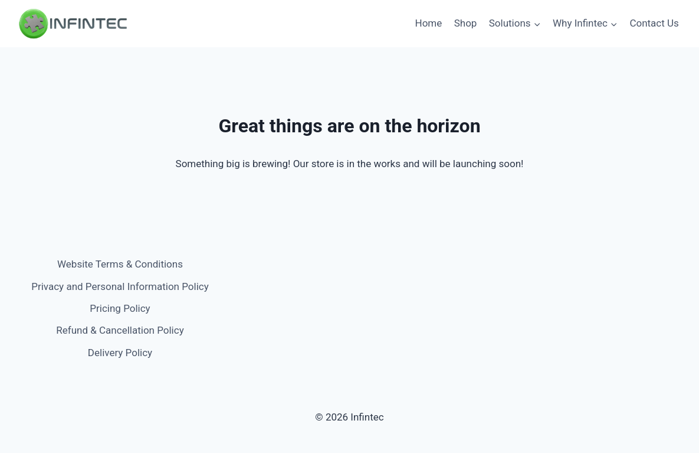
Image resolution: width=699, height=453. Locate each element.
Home (428, 23)
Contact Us (653, 23)
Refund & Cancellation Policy (119, 330)
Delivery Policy (120, 353)
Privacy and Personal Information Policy (119, 286)
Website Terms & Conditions (120, 264)
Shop (465, 23)
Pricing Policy (120, 308)
